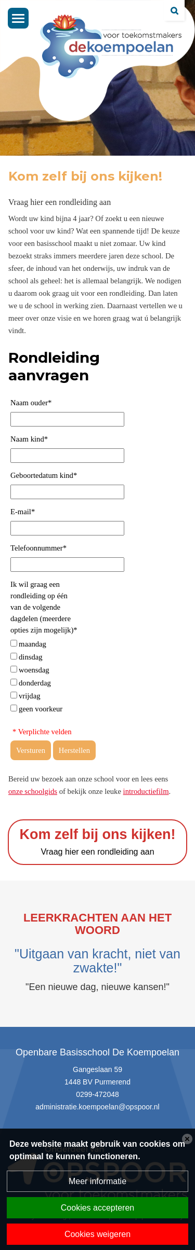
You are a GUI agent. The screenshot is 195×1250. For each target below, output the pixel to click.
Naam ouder (30, 403)
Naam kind (29, 439)
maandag (32, 644)
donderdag (35, 683)
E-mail (22, 511)
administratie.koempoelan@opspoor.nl (97, 1107)
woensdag (34, 670)
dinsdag (31, 657)
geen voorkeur (40, 709)
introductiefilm (146, 791)
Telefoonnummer (38, 548)
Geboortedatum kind (43, 475)
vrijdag (30, 696)
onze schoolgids (32, 791)
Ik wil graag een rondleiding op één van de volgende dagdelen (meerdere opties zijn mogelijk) (43, 607)
